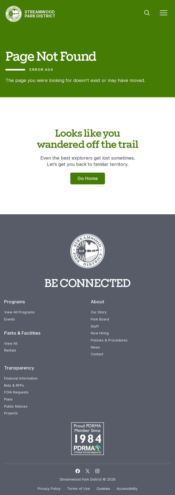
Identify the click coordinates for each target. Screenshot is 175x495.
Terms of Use (78, 489)
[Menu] (164, 13)
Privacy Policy (49, 489)
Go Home (87, 178)
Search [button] (147, 13)
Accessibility (127, 489)
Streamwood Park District (40, 14)
